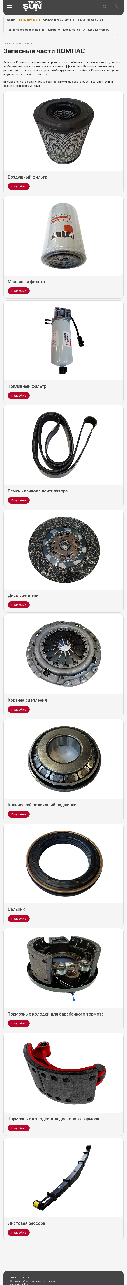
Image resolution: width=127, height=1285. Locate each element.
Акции (11, 19)
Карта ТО (54, 29)
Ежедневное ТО (74, 29)
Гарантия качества (90, 19)
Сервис (7, 43)
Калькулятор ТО (98, 29)
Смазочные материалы (59, 19)
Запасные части (29, 19)
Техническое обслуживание (26, 29)
